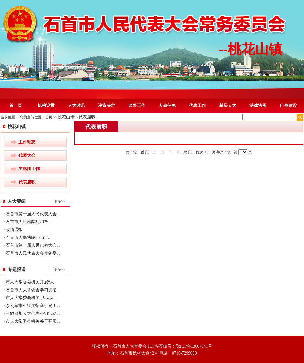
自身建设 (288, 105)
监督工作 (136, 105)
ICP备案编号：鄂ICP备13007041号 (180, 346)
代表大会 (26, 155)
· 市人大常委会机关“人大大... (31, 297)
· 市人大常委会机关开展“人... (31, 282)
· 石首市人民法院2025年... (27, 237)
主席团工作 (29, 169)
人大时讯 (76, 105)
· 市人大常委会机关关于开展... (32, 321)
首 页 (15, 105)
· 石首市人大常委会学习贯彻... (32, 290)
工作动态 (26, 142)
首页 (144, 152)
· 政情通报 (13, 229)
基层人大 (227, 105)
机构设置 (46, 105)
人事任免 (167, 105)
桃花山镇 (66, 117)
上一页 (158, 152)
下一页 (174, 152)
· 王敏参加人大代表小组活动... (32, 313)
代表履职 (86, 117)
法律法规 (257, 105)
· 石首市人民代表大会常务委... (32, 253)
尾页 (187, 152)
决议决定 (106, 105)
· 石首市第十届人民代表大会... (32, 214)
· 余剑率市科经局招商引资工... (32, 305)
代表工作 (197, 105)
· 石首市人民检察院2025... (27, 221)
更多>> (59, 201)
